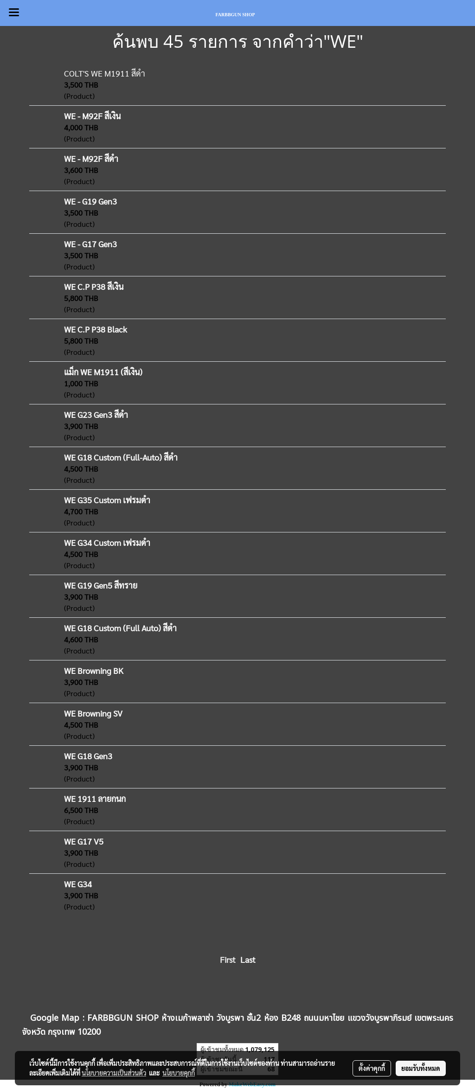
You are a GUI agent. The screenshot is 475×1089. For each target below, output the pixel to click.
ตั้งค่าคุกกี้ (372, 1068)
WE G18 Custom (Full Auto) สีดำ (120, 627)
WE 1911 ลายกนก (95, 798)
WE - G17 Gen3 (90, 243)
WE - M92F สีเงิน (92, 115)
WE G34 (78, 883)
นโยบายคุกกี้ (178, 1073)
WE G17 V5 (83, 841)
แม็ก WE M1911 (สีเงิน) (103, 371)
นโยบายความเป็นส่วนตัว (114, 1073)
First (228, 959)
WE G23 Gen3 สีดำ (96, 414)
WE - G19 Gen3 (90, 201)
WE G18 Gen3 (88, 755)
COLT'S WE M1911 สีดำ (104, 73)
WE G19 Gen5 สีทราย (100, 585)
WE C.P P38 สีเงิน (93, 286)
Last (248, 959)
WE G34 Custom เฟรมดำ (107, 542)
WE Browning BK (93, 670)
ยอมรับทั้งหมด (420, 1068)
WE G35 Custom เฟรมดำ (107, 499)
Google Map (55, 1018)
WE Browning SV (93, 713)
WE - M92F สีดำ (91, 158)
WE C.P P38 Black (95, 329)
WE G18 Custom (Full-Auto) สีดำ (121, 457)
